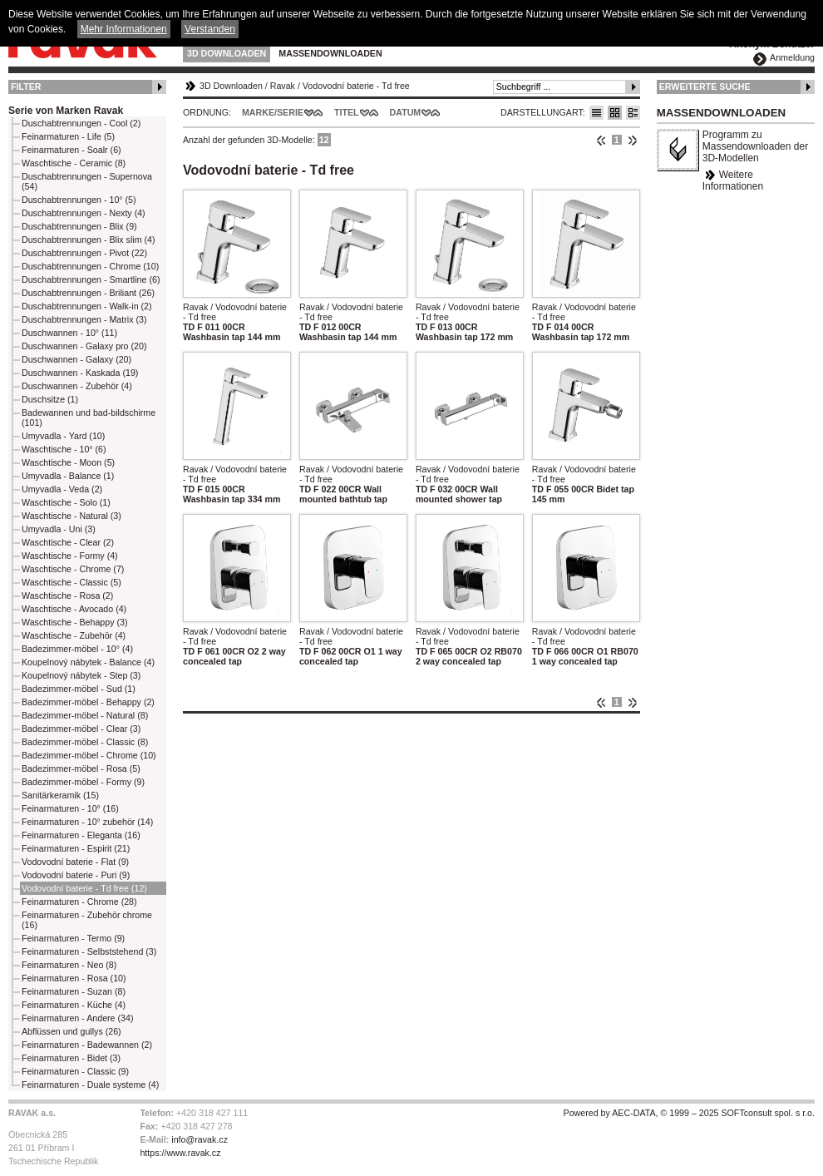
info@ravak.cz (199, 1139)
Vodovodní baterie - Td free (356, 86)
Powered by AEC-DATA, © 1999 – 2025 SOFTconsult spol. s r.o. (689, 1113)
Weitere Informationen (732, 180)
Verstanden (210, 29)
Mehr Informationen (124, 29)
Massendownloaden (330, 53)
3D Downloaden (226, 53)
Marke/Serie (272, 112)
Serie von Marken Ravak (65, 110)
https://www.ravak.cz (180, 1153)
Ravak (282, 86)
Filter (26, 86)
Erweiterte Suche (705, 86)
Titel (346, 112)
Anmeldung (792, 57)
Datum (405, 112)
